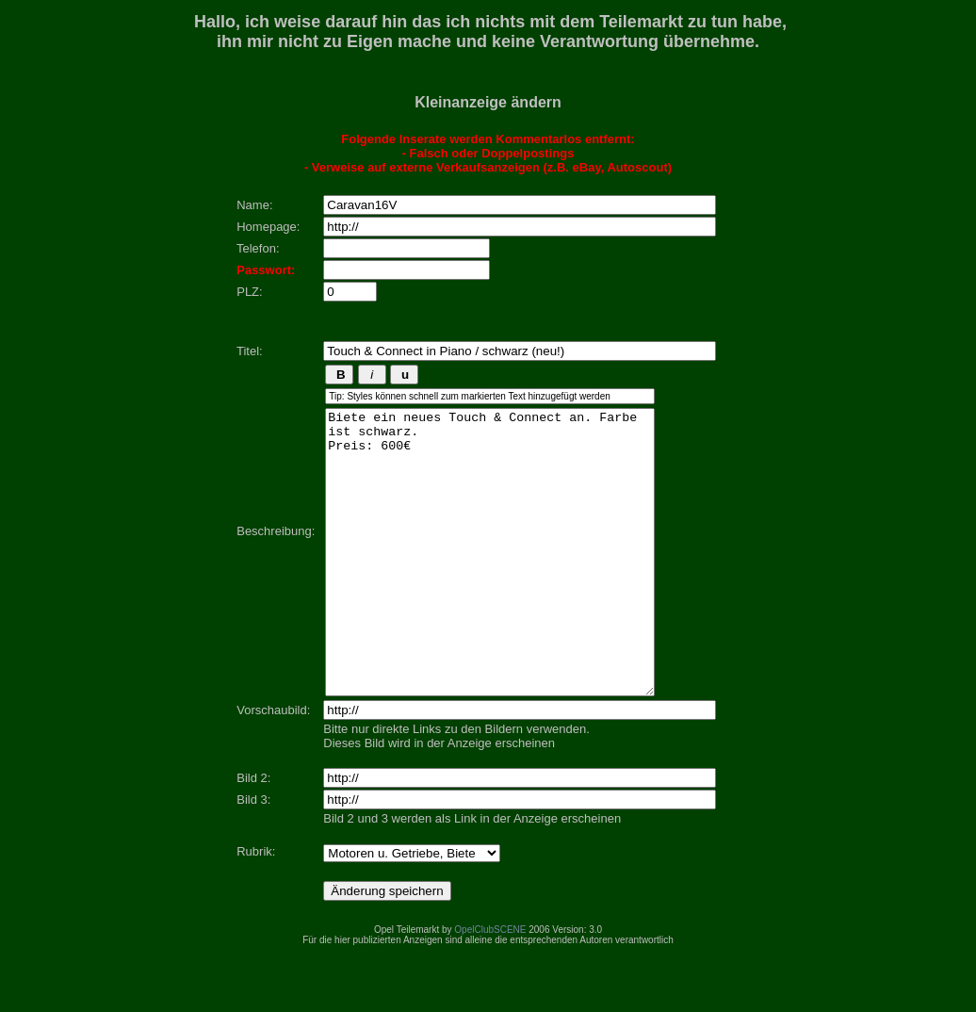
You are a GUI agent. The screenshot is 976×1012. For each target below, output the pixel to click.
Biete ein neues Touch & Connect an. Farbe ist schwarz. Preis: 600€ (490, 580)
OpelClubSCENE (490, 986)
